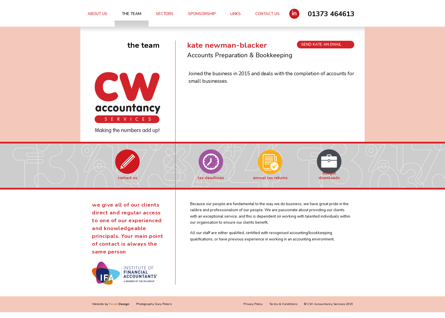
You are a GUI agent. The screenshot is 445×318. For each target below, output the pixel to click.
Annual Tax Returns (270, 178)
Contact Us (267, 13)
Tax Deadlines (211, 178)
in (294, 13)
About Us (97, 13)
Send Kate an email (321, 44)
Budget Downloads (329, 176)
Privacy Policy (253, 304)
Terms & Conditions (283, 304)
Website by (110, 304)
